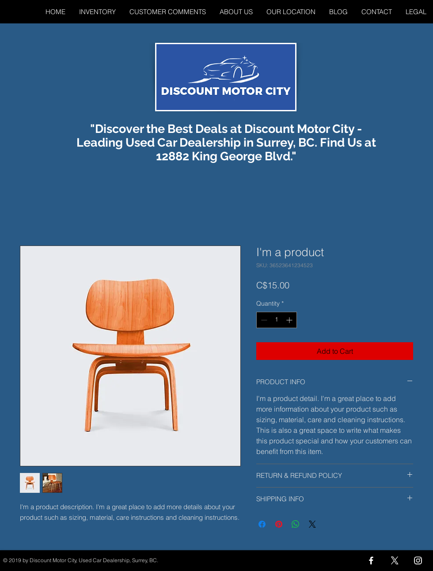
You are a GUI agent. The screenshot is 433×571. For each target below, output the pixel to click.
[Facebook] (371, 560)
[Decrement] (263, 320)
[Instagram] (418, 560)
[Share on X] (312, 524)
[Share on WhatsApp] (295, 524)
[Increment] (290, 320)
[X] (394, 560)
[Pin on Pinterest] (278, 524)
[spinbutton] (277, 320)
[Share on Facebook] (262, 524)
